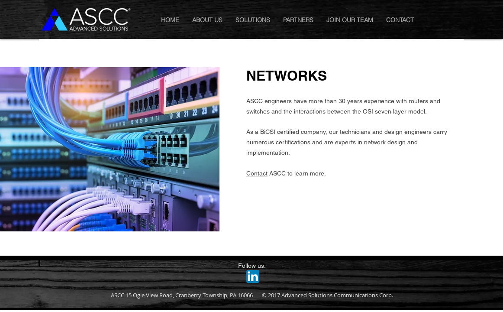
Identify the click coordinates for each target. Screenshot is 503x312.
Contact (257, 173)
